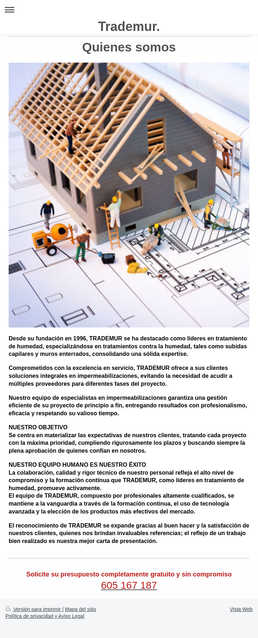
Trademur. (129, 26)
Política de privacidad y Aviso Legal (44, 616)
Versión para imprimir (33, 609)
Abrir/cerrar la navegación (129, 9)
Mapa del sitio (80, 609)
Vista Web (241, 609)
